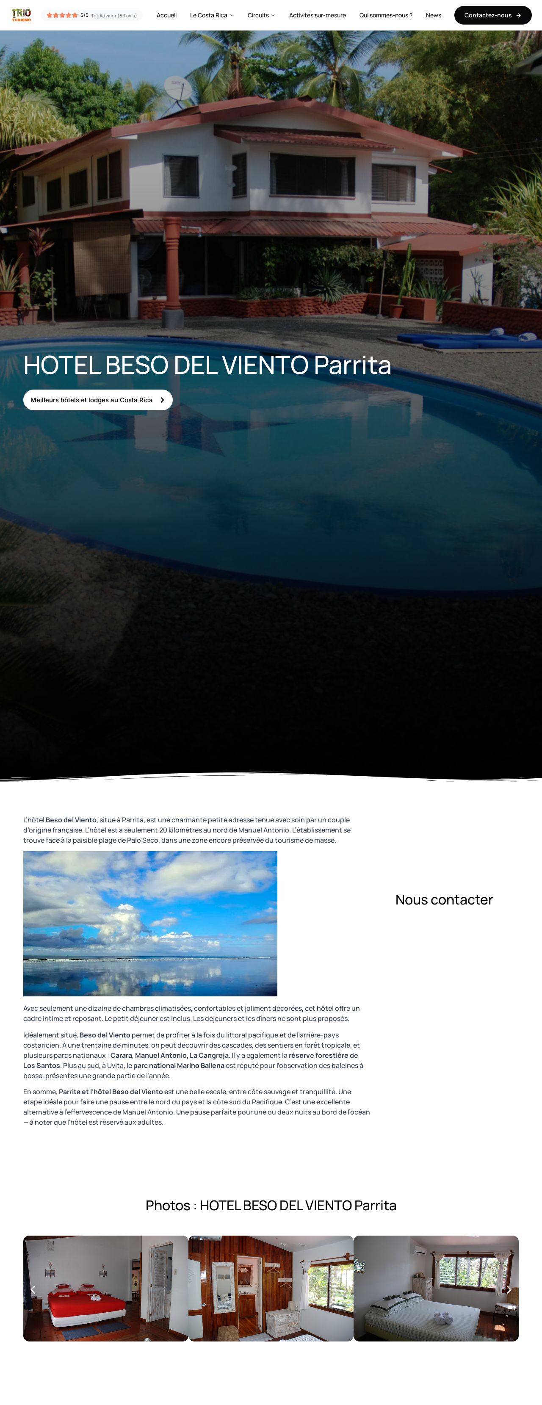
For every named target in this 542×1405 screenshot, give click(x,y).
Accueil (167, 15)
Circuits (262, 15)
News (433, 15)
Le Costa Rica (212, 15)
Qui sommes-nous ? (385, 15)
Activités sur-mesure (317, 15)
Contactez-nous (493, 15)
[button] (33, 1290)
